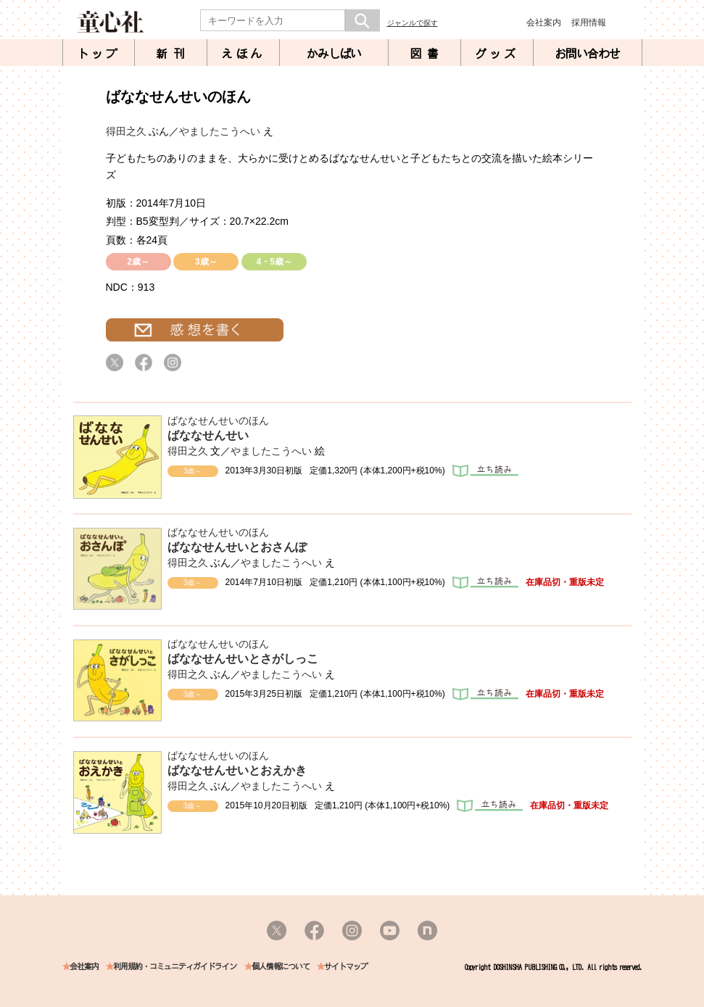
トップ (98, 53)
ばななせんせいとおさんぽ (237, 547)
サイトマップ (346, 967)
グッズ (496, 53)
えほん (243, 53)
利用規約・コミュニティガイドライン (174, 967)
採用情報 (588, 22)
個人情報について (281, 967)
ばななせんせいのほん (218, 420)
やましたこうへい (219, 131)
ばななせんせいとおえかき (237, 770)
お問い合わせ (587, 53)
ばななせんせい (208, 435)
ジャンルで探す (412, 23)
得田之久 (126, 131)
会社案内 (543, 22)
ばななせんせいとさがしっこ (242, 658)
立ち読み (485, 471)
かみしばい (334, 53)
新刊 (173, 53)
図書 (427, 53)
